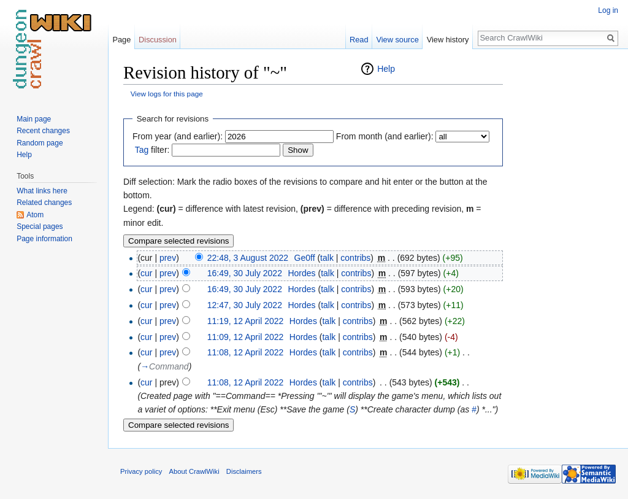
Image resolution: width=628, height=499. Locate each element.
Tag (142, 150)
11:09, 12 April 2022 (245, 337)
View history (448, 39)
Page (121, 39)
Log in (608, 10)
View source (397, 39)
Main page (34, 119)
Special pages (40, 226)
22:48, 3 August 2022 (247, 258)
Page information (44, 238)
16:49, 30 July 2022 (244, 273)
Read (359, 39)
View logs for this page (167, 94)
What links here (42, 191)
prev (167, 258)
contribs (355, 258)
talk (327, 258)
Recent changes (43, 130)
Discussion (158, 39)
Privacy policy (141, 471)
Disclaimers (244, 471)
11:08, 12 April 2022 (245, 352)
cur (146, 273)
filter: (152, 150)
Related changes (44, 202)
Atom (35, 215)
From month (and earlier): (385, 136)
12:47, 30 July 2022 (244, 305)
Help (386, 69)
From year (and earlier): (177, 136)
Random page (40, 143)
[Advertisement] (564, 245)
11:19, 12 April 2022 (245, 321)
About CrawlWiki (194, 471)
